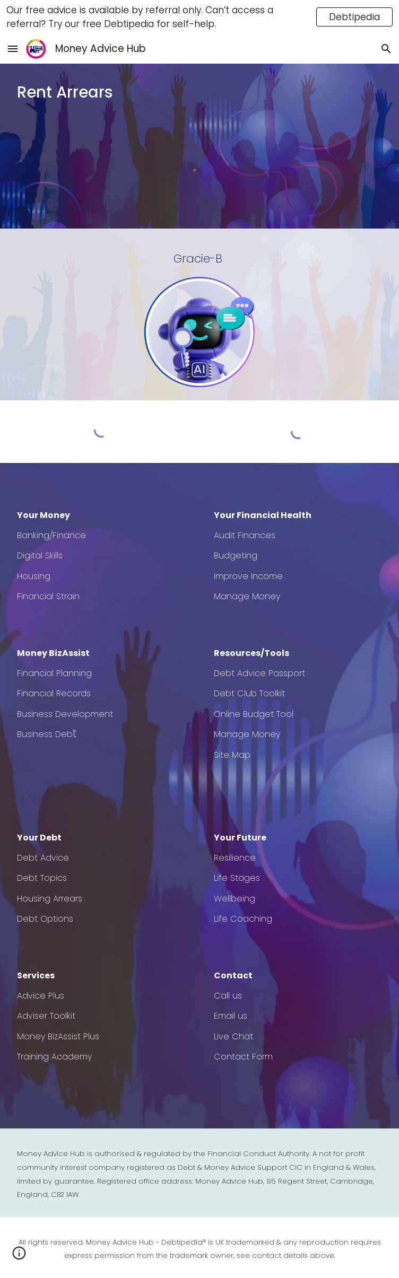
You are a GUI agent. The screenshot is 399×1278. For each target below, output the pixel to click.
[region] (199, 17)
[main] (200, 92)
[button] (12, 48)
